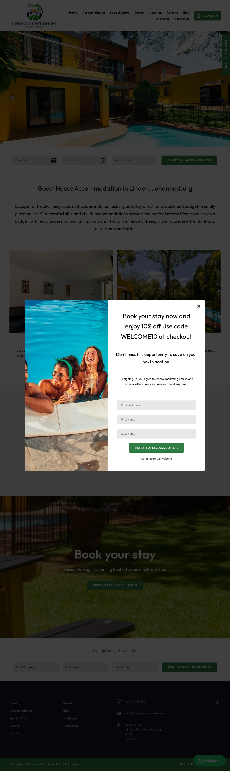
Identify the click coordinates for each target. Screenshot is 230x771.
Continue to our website (156, 458)
